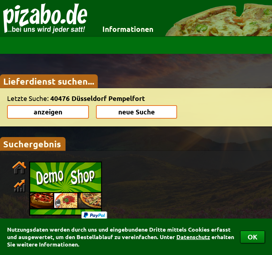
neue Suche (136, 111)
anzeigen (48, 111)
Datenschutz (193, 236)
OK (252, 236)
